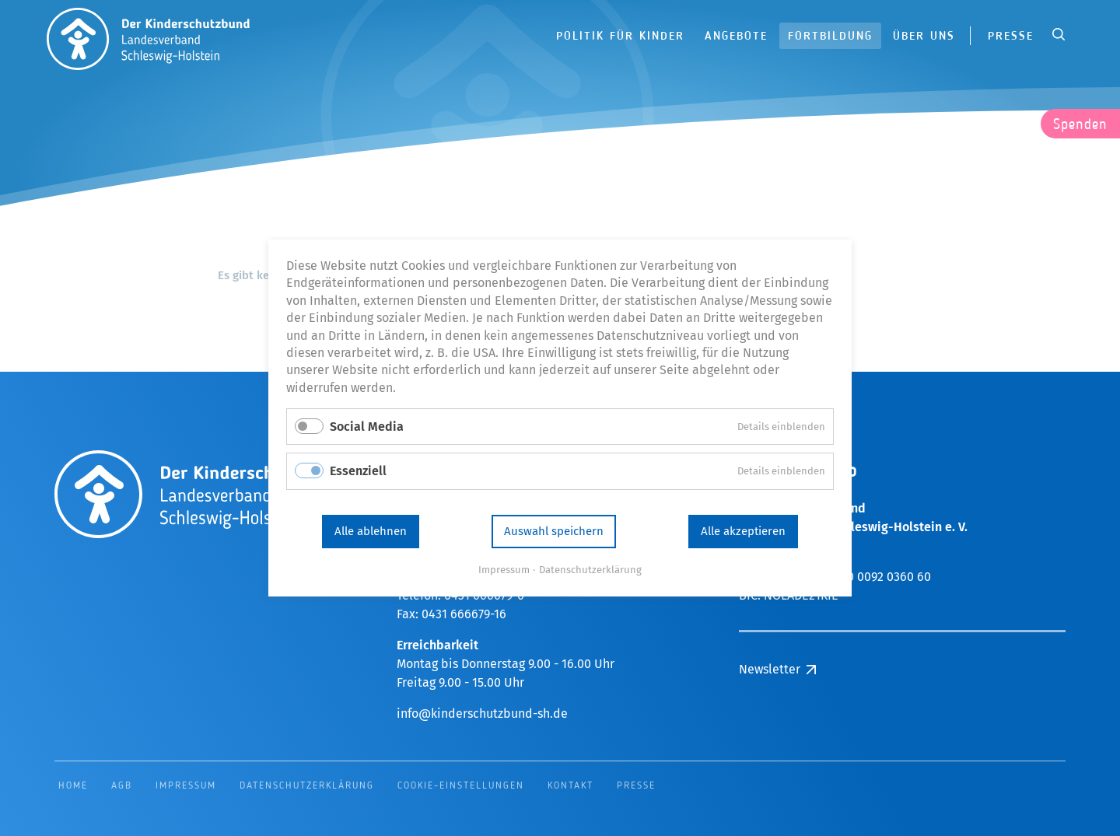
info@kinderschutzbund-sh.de (482, 713)
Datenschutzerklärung (590, 569)
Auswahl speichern (554, 531)
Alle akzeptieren (743, 531)
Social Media (367, 426)
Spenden (1080, 125)
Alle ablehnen (370, 531)
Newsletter (769, 669)
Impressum (504, 569)
